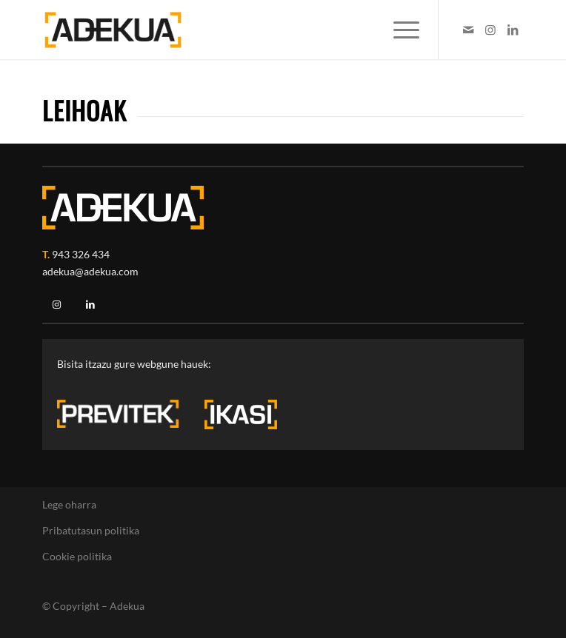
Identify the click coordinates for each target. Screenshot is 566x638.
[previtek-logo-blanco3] (125, 417)
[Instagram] (56, 305)
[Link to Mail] (468, 30)
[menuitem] (399, 29)
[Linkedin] (90, 305)
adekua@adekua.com (90, 271)
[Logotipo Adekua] (234, 29)
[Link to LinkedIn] (513, 30)
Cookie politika (77, 556)
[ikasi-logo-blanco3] (240, 414)
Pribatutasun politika (90, 530)
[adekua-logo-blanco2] (123, 207)
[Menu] (399, 29)
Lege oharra (69, 504)
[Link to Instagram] (490, 30)
